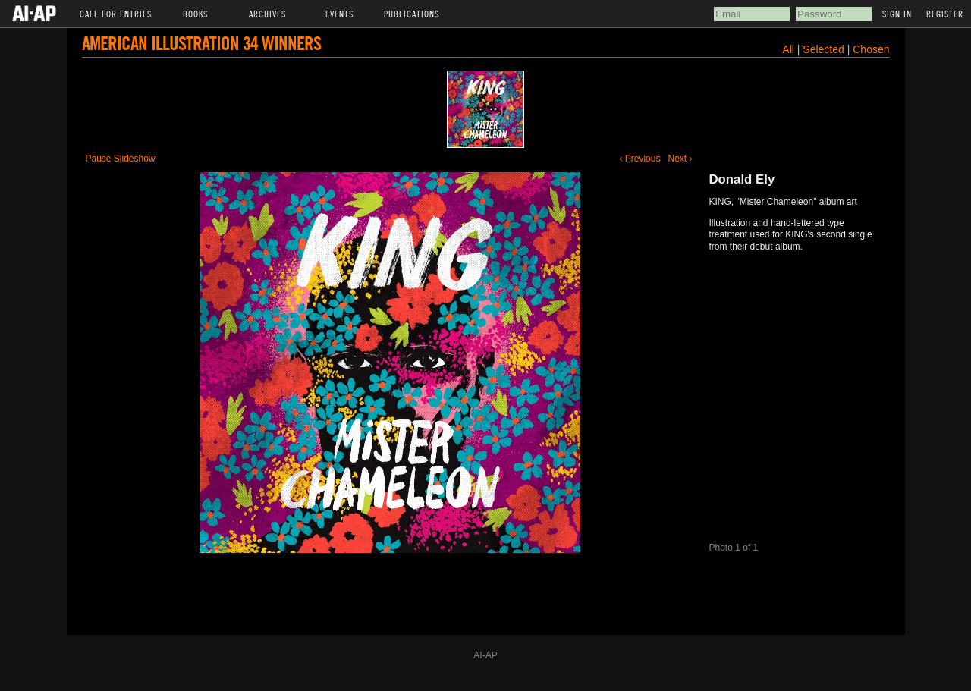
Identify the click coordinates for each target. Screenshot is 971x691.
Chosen (871, 49)
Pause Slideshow (121, 158)
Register (944, 14)
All (788, 49)
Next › (680, 158)
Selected (825, 49)
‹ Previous (639, 158)
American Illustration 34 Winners (201, 43)
